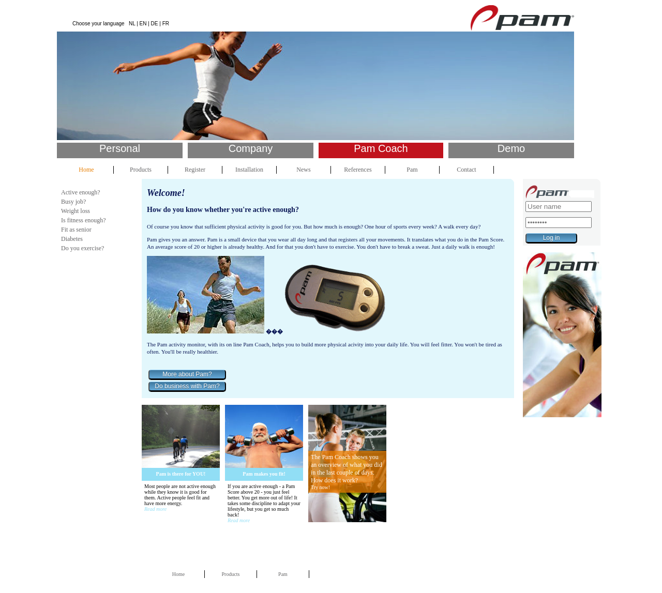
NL (132, 23)
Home (86, 169)
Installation (249, 169)
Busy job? (73, 201)
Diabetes (72, 238)
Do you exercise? (82, 248)
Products (141, 169)
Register (195, 169)
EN (143, 23)
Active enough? (80, 192)
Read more (155, 509)
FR (165, 23)
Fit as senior (76, 229)
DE (154, 23)
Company (251, 148)
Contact (466, 169)
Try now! (320, 487)
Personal (119, 148)
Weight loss (75, 211)
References (357, 169)
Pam (412, 169)
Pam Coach (381, 148)
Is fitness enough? (83, 220)
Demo (511, 148)
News (303, 169)
